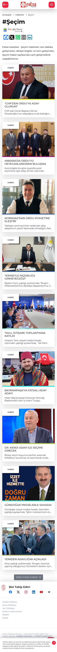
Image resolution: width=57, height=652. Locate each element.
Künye (5, 618)
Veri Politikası (8, 608)
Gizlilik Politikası (9, 602)
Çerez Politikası (9, 605)
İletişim (5, 615)
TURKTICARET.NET (43, 636)
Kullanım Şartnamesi (12, 611)
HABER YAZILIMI (24, 636)
